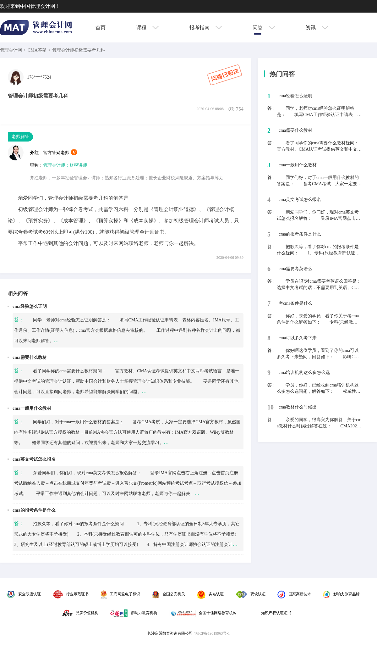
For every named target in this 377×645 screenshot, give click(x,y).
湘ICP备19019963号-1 (212, 633)
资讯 (317, 27)
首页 (101, 27)
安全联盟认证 (24, 594)
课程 (147, 27)
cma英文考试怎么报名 (34, 459)
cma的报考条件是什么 (34, 510)
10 (270, 407)
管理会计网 (11, 50)
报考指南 (205, 27)
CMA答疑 (37, 50)
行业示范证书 (71, 594)
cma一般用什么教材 (32, 408)
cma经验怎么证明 (30, 306)
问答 (264, 27)
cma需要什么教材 (30, 357)
